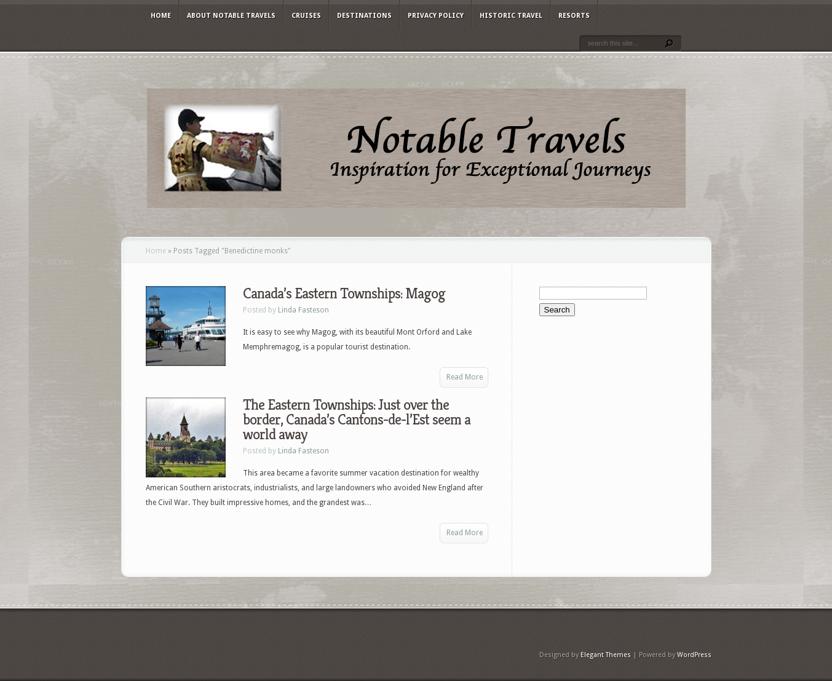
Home (161, 16)
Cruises (306, 16)
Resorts (574, 16)
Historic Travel (511, 16)
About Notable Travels (231, 16)
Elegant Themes (605, 655)
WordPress (694, 655)
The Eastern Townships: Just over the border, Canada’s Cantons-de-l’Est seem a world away (356, 420)
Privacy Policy (436, 16)
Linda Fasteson (303, 310)
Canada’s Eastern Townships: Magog (344, 293)
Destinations (364, 16)
